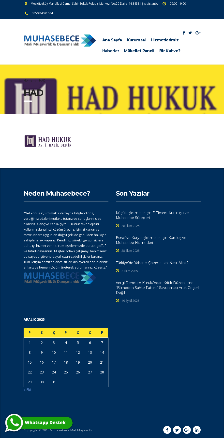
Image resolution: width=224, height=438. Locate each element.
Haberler (110, 51)
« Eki (27, 389)
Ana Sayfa (112, 40)
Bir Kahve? (169, 51)
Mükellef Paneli (139, 51)
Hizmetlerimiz (165, 40)
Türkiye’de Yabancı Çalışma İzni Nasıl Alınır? (152, 263)
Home (28, 80)
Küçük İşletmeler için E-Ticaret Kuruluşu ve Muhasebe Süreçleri (152, 215)
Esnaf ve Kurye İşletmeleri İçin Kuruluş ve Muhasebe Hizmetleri (151, 240)
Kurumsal (136, 40)
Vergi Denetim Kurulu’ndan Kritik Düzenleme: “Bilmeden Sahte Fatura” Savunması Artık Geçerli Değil (157, 288)
